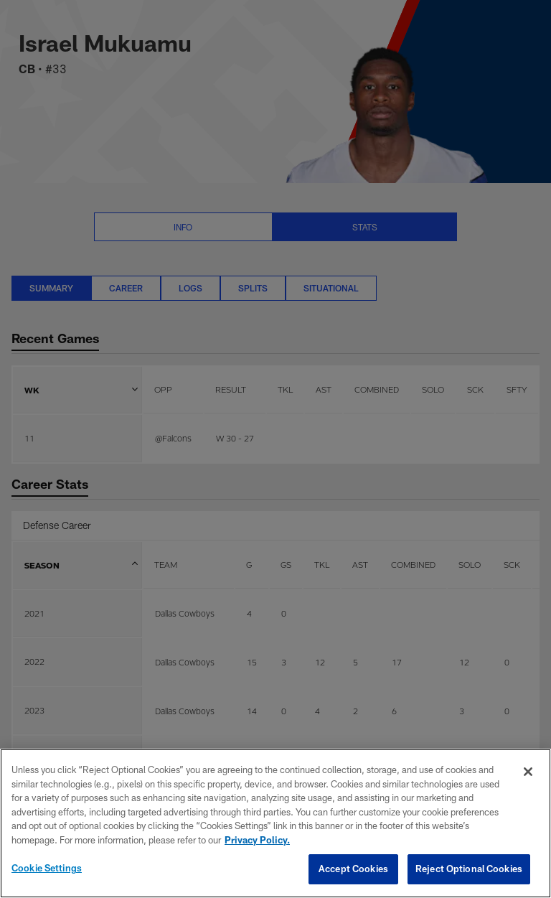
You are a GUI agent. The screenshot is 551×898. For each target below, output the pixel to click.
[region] (275, 823)
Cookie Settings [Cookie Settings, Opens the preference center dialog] (46, 868)
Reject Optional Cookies (468, 868)
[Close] (528, 771)
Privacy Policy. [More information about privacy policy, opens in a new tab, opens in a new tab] (257, 840)
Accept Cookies (353, 868)
